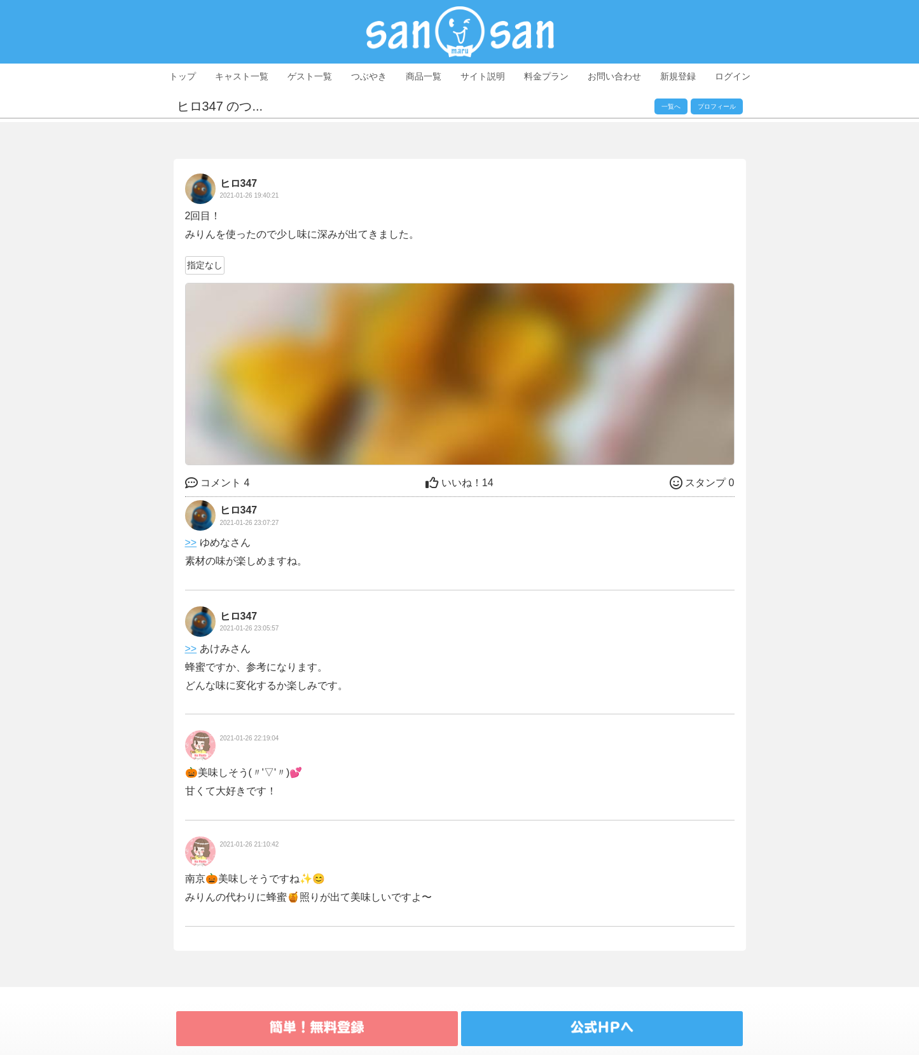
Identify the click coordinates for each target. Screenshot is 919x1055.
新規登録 (678, 76)
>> (191, 542)
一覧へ (671, 106)
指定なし (205, 265)
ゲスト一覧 (309, 76)
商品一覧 (423, 76)
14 (459, 482)
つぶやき (369, 76)
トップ (182, 76)
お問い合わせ (614, 76)
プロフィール (717, 106)
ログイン (732, 76)
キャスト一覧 (241, 76)
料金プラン (546, 76)
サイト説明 (482, 76)
